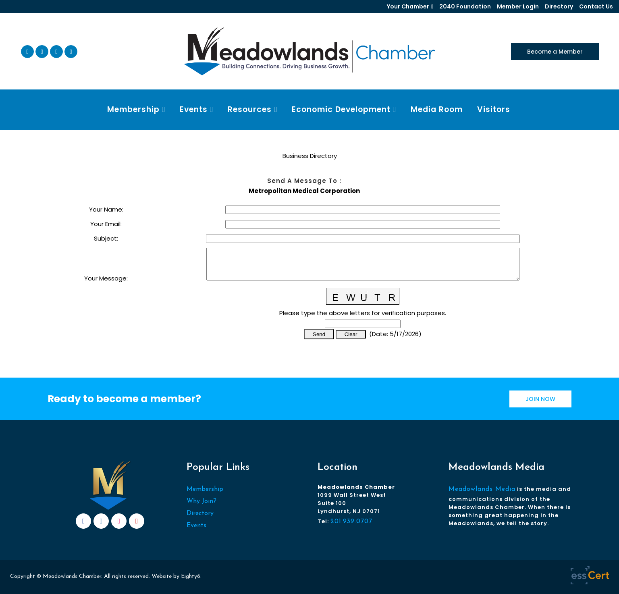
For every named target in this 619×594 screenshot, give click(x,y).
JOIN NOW (540, 399)
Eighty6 (190, 576)
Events (196, 525)
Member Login (518, 6)
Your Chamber (408, 6)
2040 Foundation (465, 6)
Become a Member (555, 52)
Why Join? (201, 501)
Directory (559, 6)
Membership (205, 489)
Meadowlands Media (482, 489)
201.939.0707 (351, 521)
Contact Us (596, 6)
